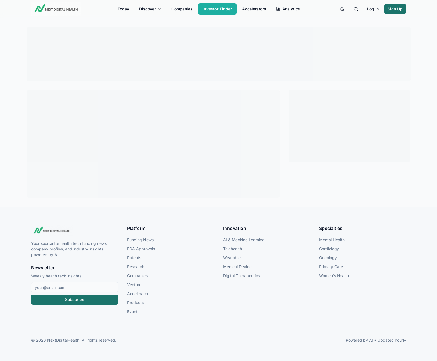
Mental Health (332, 239)
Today (123, 8)
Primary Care (331, 266)
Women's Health (334, 275)
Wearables (232, 257)
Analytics (288, 8)
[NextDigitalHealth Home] (74, 230)
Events (133, 311)
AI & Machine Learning (244, 239)
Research (135, 266)
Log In (373, 8)
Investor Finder (217, 8)
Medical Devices (238, 266)
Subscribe (74, 299)
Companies (182, 8)
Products (135, 302)
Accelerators (254, 8)
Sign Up (395, 8)
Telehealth (232, 248)
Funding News (140, 239)
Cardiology (329, 248)
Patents (134, 257)
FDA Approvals (141, 248)
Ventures (135, 284)
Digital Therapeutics (241, 275)
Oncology (328, 257)
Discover (150, 8)
